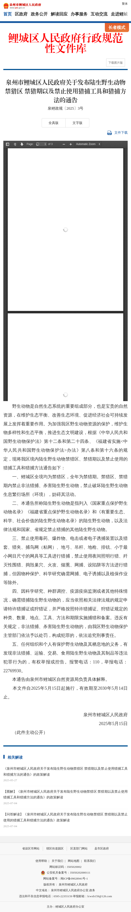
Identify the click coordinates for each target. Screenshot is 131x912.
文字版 (77, 123)
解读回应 (59, 14)
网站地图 (73, 860)
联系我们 (90, 860)
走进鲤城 (119, 14)
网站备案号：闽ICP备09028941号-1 (65, 878)
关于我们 (57, 860)
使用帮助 (41, 860)
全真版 (54, 123)
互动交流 (99, 14)
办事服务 (79, 14)
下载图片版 (115, 62)
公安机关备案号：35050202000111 (65, 873)
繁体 (125, 3)
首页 (7, 14)
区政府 (21, 14)
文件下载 (117, 132)
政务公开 (39, 14)
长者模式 (116, 27)
